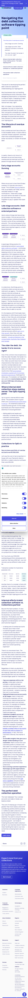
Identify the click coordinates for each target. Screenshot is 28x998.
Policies (4, 969)
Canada (17, 923)
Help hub (17, 943)
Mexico (17, 925)
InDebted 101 (5, 952)
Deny (14, 528)
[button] (24, 994)
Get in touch (7, 877)
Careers (4, 923)
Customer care (19, 896)
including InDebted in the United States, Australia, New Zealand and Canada (13, 339)
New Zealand (18, 929)
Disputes (4, 965)
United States (18, 921)
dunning (17, 187)
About (4, 921)
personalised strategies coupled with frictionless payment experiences (12, 373)
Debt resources (19, 957)
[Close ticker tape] (26, 3)
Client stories (6, 954)
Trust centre (5, 913)
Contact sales (18, 8)
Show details (20, 513)
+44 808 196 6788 (19, 964)
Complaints (5, 967)
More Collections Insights (10, 78)
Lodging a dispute (19, 945)
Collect (4, 892)
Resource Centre (7, 943)
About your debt (19, 947)
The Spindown (6, 947)
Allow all (14, 518)
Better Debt (5, 949)
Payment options (19, 953)
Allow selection (14, 523)
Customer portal (19, 898)
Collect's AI (18, 912)
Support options (19, 955)
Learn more (6, 835)
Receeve (4, 894)
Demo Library (5, 945)
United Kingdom (19, 932)
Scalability (17, 906)
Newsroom (5, 925)
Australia (17, 927)
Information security (7, 911)
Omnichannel (18, 894)
